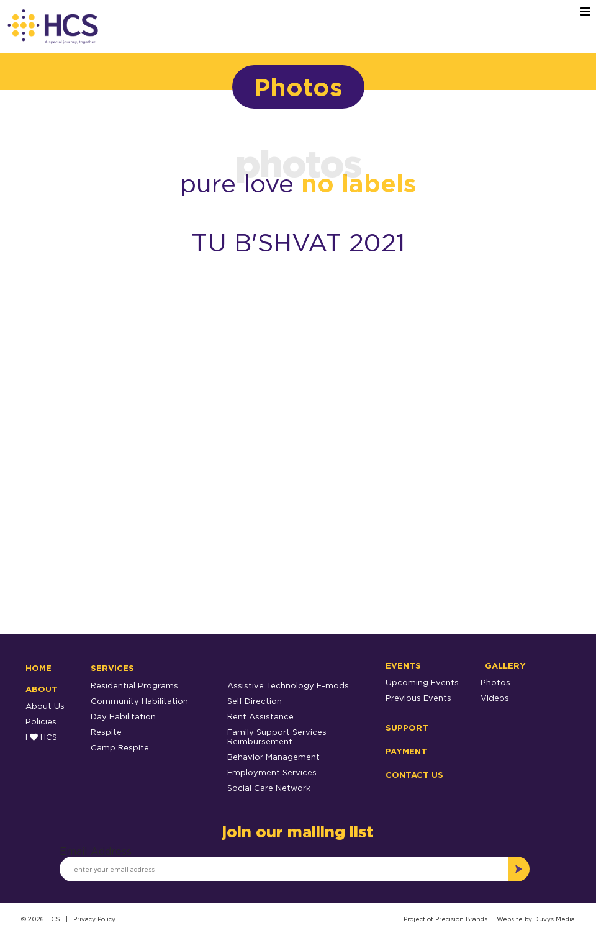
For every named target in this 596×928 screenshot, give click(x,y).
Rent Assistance (260, 716)
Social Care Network (268, 787)
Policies (40, 721)
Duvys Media (554, 919)
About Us (45, 705)
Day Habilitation (123, 716)
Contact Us (414, 774)
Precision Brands (461, 919)
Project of (419, 919)
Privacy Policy (94, 919)
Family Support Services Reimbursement (277, 737)
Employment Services (272, 772)
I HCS (41, 736)
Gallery (505, 665)
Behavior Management (273, 756)
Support (407, 727)
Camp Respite (120, 747)
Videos (495, 697)
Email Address (96, 851)
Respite (106, 732)
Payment (406, 751)
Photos (495, 682)
